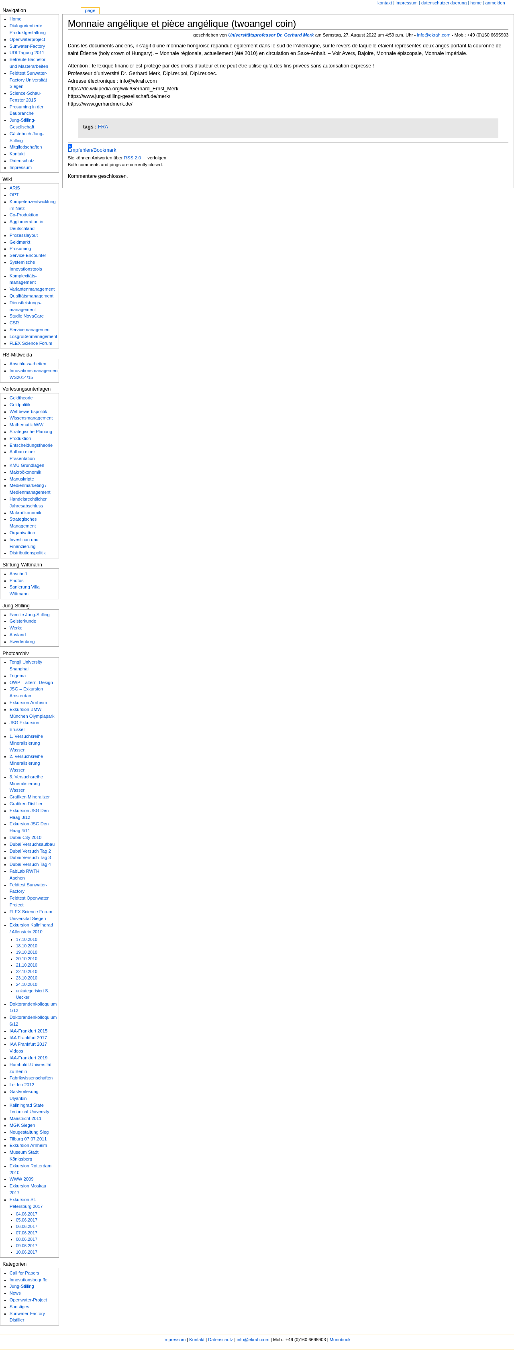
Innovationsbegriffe (28, 1279)
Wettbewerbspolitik (28, 411)
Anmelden (495, 2)
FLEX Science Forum (31, 343)
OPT (14, 194)
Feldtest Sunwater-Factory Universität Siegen (28, 80)
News (15, 1293)
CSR (14, 322)
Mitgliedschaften (26, 147)
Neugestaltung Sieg (29, 1132)
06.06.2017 (26, 1226)
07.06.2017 (26, 1232)
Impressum (407, 2)
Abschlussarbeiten (28, 363)
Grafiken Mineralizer (30, 796)
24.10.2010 (26, 984)
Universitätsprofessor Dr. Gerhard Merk (271, 35)
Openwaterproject (27, 39)
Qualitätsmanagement (31, 295)
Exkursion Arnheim (28, 702)
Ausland (18, 634)
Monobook (340, 1339)
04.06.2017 (26, 1214)
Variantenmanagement (32, 289)
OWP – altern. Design (31, 682)
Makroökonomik (25, 472)
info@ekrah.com (434, 35)
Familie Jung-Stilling (30, 614)
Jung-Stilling (22, 1286)
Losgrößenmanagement (33, 336)
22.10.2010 (26, 971)
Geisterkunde (23, 621)
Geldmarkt (20, 242)
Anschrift (18, 573)
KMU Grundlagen (27, 465)
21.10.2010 (26, 965)
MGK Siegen (22, 1125)
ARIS (15, 187)
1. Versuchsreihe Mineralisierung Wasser (26, 743)
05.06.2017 (26, 1220)
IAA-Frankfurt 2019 (29, 1057)
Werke (16, 627)
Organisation (22, 532)
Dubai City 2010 (26, 837)
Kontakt (384, 2)
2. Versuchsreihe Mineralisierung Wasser (26, 763)
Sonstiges (19, 1306)
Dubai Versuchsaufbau (32, 844)
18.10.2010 (26, 945)
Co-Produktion (24, 214)
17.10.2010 (26, 939)
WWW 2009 (22, 1179)
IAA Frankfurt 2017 (28, 1037)
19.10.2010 (26, 952)
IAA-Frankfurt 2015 (29, 1030)
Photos (17, 580)
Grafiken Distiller (26, 803)
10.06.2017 (26, 1252)
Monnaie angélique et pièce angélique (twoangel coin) (182, 23)
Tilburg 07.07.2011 (28, 1138)
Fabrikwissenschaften (31, 1077)
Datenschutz (22, 160)
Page (90, 10)
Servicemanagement (30, 329)
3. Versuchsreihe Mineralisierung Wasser (26, 783)
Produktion (20, 438)
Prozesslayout (24, 235)
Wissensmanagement (31, 417)
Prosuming (20, 248)
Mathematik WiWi (27, 424)
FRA (103, 127)
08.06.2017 (26, 1239)
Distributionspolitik (28, 552)
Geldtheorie (21, 397)
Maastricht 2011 (26, 1118)
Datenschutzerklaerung (444, 2)
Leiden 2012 (22, 1084)
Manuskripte (22, 478)
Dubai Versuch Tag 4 (30, 864)
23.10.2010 (26, 977)
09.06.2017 (26, 1245)
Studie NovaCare (27, 316)
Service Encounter (28, 255)
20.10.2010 (26, 958)
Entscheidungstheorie (31, 445)
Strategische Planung (31, 431)
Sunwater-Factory (27, 46)
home (475, 2)
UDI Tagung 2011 (27, 52)
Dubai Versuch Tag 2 (30, 851)
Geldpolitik (20, 404)
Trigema (18, 675)
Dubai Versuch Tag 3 (30, 857)
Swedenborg (22, 641)
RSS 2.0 (132, 157)
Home (16, 18)
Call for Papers (24, 1273)
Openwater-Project (28, 1299)
